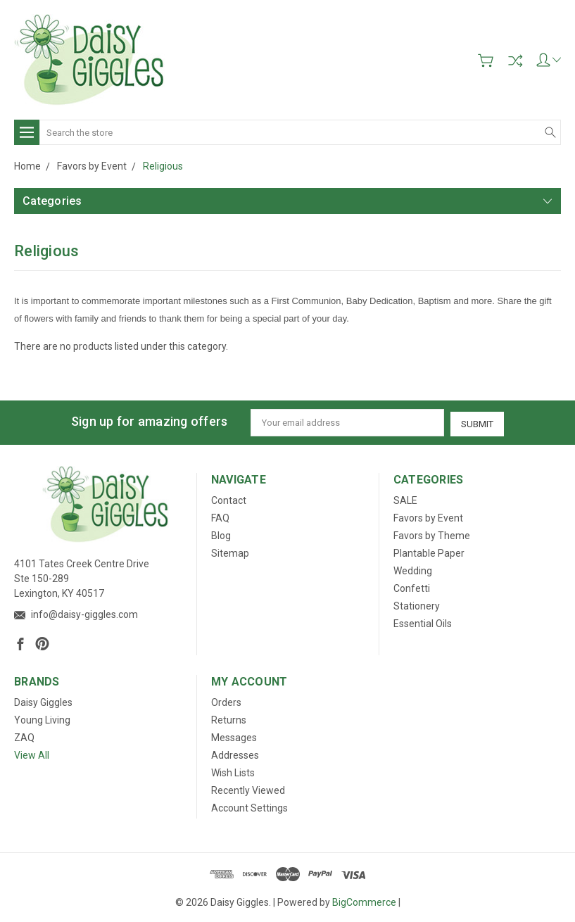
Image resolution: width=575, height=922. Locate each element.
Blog (221, 534)
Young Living (42, 718)
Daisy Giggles (43, 701)
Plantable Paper (429, 551)
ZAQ (24, 736)
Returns (228, 718)
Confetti (411, 587)
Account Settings (249, 806)
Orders (226, 701)
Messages (234, 736)
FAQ (220, 516)
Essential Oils (422, 622)
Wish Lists (233, 771)
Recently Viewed (248, 789)
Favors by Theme (431, 534)
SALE (405, 499)
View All (31, 753)
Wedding (412, 569)
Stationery (416, 604)
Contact (228, 499)
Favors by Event (428, 516)
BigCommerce (364, 901)
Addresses (235, 753)
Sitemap (230, 551)
